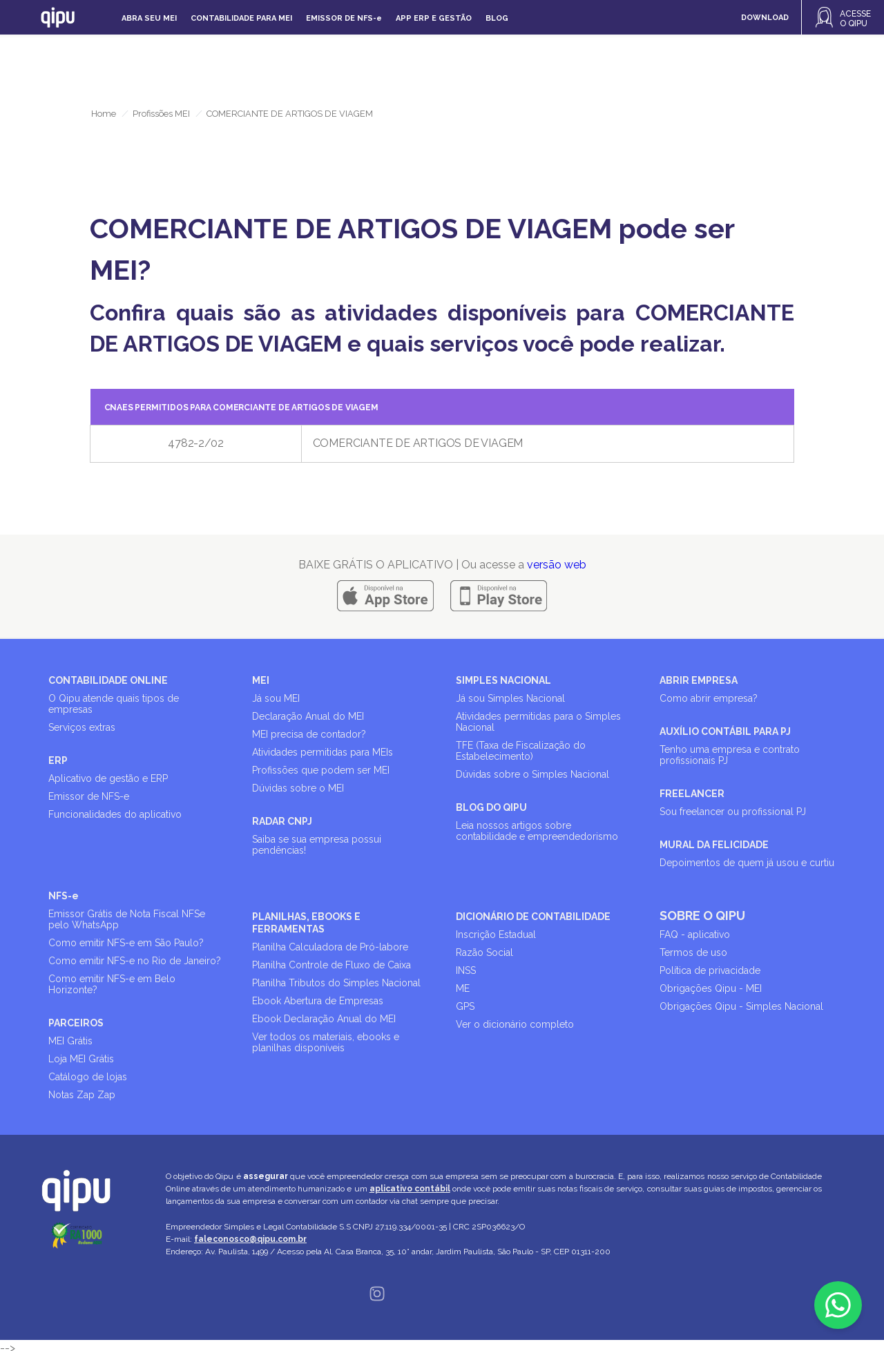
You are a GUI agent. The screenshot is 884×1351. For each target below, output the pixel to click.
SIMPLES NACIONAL (503, 680)
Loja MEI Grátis (81, 1058)
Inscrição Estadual (496, 934)
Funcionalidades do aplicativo (115, 814)
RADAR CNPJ (282, 821)
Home (103, 113)
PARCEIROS (76, 1022)
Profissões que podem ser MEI (321, 770)
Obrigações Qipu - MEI (711, 988)
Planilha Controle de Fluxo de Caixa (331, 964)
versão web (556, 564)
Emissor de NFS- (344, 18)
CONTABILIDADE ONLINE (108, 680)
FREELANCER (692, 793)
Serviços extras (81, 727)
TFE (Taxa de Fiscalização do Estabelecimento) (521, 751)
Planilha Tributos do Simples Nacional (336, 982)
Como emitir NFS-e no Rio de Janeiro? (134, 960)
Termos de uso (693, 952)
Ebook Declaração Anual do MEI (324, 1018)
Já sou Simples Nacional (510, 698)
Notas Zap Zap (81, 1094)
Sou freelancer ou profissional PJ (733, 811)
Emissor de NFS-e (88, 796)
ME (463, 988)
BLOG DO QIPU (491, 807)
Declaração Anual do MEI (308, 716)
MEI (260, 680)
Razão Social (484, 952)
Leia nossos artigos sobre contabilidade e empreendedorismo (537, 831)
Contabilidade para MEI (241, 18)
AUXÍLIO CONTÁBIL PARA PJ (725, 731)
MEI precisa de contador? (309, 734)
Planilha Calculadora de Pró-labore (330, 946)
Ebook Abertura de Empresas (317, 1000)
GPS (465, 1006)
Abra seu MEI (149, 18)
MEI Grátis (70, 1040)
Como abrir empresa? (709, 698)
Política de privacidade (710, 970)
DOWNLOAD (765, 17)
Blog (497, 18)
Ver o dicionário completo (515, 1024)
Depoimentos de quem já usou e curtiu (747, 862)
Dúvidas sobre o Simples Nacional (532, 774)
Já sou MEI (276, 698)
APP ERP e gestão (434, 18)
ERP (58, 760)
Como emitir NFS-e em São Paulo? (126, 942)
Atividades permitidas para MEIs (322, 752)
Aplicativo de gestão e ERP (108, 778)
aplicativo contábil (409, 1189)
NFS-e (63, 895)
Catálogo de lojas (87, 1076)
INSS (466, 970)
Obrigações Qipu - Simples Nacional (741, 1006)
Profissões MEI (161, 113)
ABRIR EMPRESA (699, 680)
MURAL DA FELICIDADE (714, 844)
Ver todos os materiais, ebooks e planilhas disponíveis (325, 1042)
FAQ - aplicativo (695, 934)
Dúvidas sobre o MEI (298, 788)
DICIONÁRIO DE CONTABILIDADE (533, 916)
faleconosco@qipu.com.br (250, 1239)
